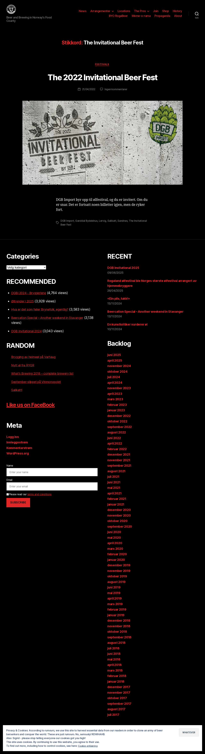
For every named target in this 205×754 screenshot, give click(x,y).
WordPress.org (18, 459)
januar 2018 (116, 687)
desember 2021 (120, 460)
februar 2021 (117, 504)
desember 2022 (120, 421)
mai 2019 (114, 598)
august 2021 (117, 476)
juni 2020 (115, 537)
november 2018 (120, 631)
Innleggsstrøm (18, 448)
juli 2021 (114, 482)
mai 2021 (114, 493)
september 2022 (120, 432)
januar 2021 (116, 510)
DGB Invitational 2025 (124, 273)
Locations (124, 13)
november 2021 (119, 465)
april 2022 (115, 449)
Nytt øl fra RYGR (23, 370)
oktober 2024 (118, 377)
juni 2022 (114, 443)
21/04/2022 (88, 94)
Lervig (103, 226)
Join (155, 13)
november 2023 (120, 393)
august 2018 (117, 648)
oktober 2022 (118, 426)
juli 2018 (114, 653)
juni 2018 (114, 659)
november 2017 (119, 698)
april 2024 (115, 388)
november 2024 (120, 371)
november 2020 (120, 521)
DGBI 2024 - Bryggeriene (31, 298)
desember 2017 (120, 692)
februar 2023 (117, 410)
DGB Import (67, 226)
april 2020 (115, 548)
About (178, 18)
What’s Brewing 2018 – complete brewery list (45, 379)
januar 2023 (117, 415)
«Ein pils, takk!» (119, 304)
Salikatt (112, 226)
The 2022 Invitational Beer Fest (102, 82)
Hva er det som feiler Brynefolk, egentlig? (43, 315)
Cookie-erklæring (88, 745)
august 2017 (117, 714)
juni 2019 (114, 593)
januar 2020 (117, 565)
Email (9, 485)
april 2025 (115, 366)
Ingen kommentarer (116, 94)
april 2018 (115, 670)
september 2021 (120, 471)
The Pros (140, 13)
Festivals (102, 69)
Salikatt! (17, 395)
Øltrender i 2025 (24, 306)
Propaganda (162, 18)
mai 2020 (114, 543)
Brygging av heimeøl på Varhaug (36, 362)
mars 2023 (116, 404)
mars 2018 (115, 676)
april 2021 (115, 499)
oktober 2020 (118, 526)
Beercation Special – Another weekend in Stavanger (51, 323)
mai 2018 (114, 665)
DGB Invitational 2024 (28, 336)
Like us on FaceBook (35, 410)
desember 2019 (120, 570)
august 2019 (117, 587)
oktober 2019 (118, 581)
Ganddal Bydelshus (87, 226)
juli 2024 (114, 382)
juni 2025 (114, 360)
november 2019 (120, 576)
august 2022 (117, 438)
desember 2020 (120, 515)
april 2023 (115, 399)
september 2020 (120, 532)
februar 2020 (118, 559)
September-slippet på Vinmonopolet (39, 387)
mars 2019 (115, 609)
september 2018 (120, 642)
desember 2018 (120, 626)
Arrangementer (100, 13)
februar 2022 (117, 454)
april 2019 (115, 604)
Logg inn (13, 442)
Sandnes (124, 226)
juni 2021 (114, 487)
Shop (165, 13)
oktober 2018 (118, 637)
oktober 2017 (118, 703)
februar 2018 (117, 681)
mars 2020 (116, 554)
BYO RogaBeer (118, 18)
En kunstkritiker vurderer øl (129, 330)
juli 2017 (114, 720)
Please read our (28, 499)
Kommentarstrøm (20, 453)
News (82, 13)
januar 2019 (116, 620)
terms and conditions (39, 499)
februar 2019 (117, 615)
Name (9, 470)
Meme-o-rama (141, 18)
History (177, 13)
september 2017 (120, 709)
